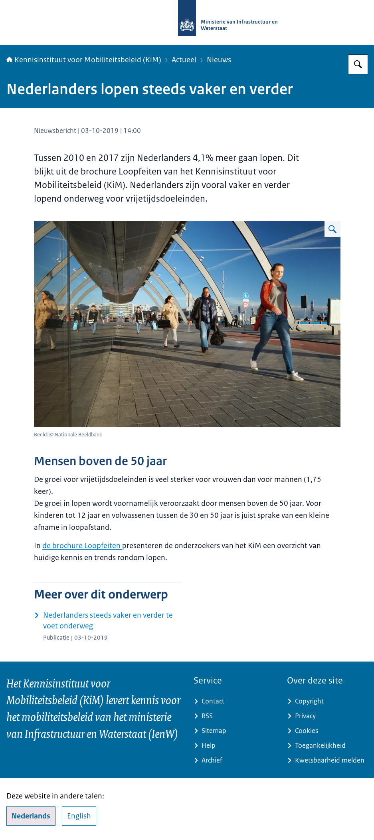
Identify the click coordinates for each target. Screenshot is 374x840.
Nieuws (219, 60)
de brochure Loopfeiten (82, 546)
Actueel (184, 60)
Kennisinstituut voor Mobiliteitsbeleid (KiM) (83, 60)
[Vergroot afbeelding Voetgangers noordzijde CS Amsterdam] (332, 229)
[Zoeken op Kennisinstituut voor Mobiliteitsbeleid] (358, 64)
